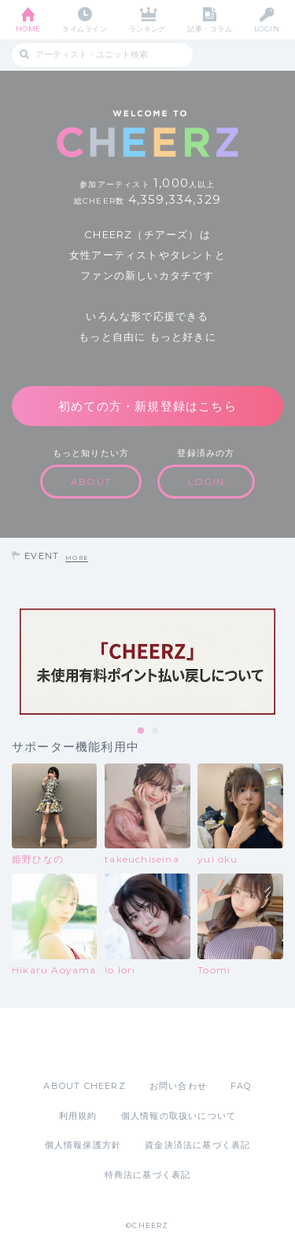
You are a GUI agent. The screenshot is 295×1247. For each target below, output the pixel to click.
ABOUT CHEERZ (84, 1085)
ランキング (147, 28)
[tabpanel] (147, 662)
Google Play (188, 1043)
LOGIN (266, 28)
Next (279, 662)
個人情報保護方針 (83, 1144)
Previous (16, 662)
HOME (28, 28)
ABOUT (91, 481)
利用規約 (78, 1115)
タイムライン (84, 28)
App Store (104, 1043)
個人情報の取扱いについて (178, 1115)
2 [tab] (156, 731)
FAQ (241, 1085)
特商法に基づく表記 (148, 1174)
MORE (76, 557)
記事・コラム (209, 28)
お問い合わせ (178, 1085)
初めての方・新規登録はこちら (147, 406)
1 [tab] (142, 731)
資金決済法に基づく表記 (197, 1144)
